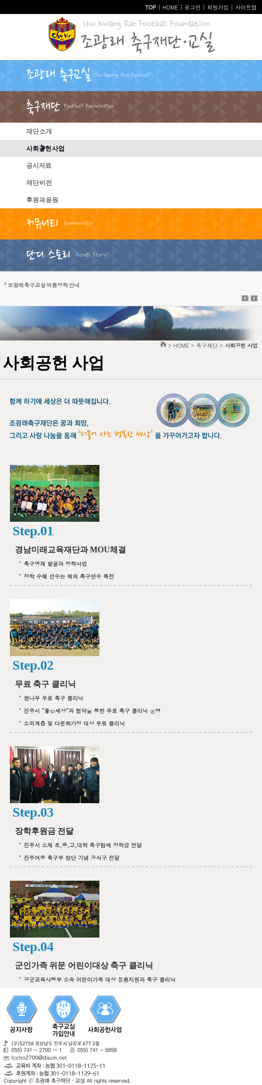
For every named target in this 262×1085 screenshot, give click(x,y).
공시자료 (38, 165)
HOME (170, 7)
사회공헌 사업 (45, 148)
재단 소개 (39, 131)
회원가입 (218, 7)
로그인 (192, 7)
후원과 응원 (42, 200)
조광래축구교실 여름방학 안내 (44, 285)
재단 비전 (39, 182)
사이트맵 (246, 7)
